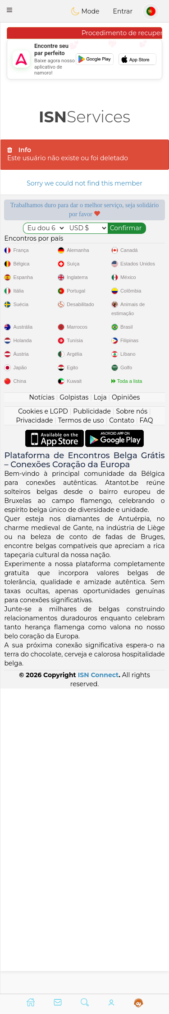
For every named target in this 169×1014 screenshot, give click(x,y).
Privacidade (34, 725)
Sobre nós (132, 716)
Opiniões (126, 702)
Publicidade (92, 716)
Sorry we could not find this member (84, 183)
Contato (121, 725)
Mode (85, 11)
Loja (100, 702)
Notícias (42, 702)
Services (84, 116)
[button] (9, 10)
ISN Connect (98, 980)
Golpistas (73, 702)
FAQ (146, 725)
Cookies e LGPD (43, 716)
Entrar (122, 11)
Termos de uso (81, 725)
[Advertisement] (84, 59)
